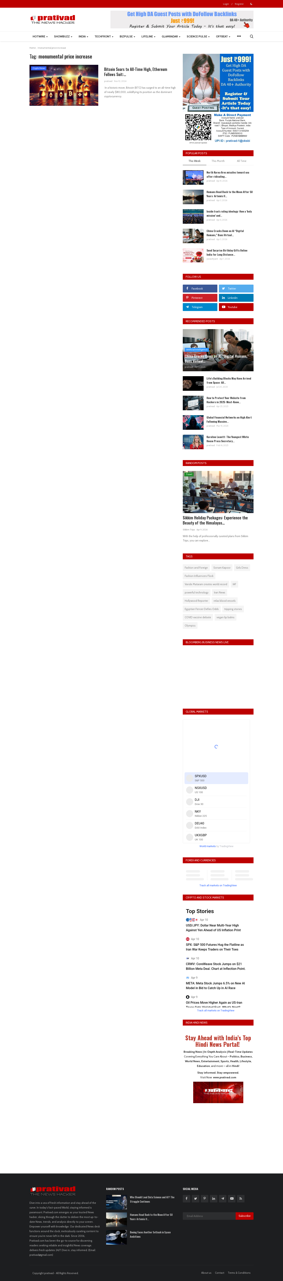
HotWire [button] (40, 36)
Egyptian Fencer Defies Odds (202, 609)
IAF (234, 584)
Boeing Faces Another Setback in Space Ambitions (150, 1234)
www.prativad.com (224, 1077)
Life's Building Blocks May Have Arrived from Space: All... (229, 380)
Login (226, 3)
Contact (219, 1272)
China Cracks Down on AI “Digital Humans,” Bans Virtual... (225, 233)
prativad (108, 82)
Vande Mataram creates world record (206, 584)
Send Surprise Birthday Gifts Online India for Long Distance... (227, 252)
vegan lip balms (225, 617)
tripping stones (233, 609)
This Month (218, 160)
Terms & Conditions (239, 1272)
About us (206, 1272)
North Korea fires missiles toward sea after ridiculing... (228, 174)
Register (239, 3)
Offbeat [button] (223, 36)
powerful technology (197, 592)
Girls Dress (242, 567)
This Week (194, 160)
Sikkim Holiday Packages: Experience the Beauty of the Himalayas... (215, 520)
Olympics (190, 625)
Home (32, 47)
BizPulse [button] (127, 36)
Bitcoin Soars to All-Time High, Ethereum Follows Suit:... (137, 72)
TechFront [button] (104, 36)
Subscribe (245, 1216)
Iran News (219, 592)
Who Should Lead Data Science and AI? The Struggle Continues (152, 1199)
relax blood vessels (225, 600)
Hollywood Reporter (196, 600)
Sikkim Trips (189, 529)
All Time (241, 160)
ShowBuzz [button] (63, 36)
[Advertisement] (218, 1135)
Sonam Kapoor (222, 567)
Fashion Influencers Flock (199, 575)
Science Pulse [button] (198, 36)
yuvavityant (212, 258)
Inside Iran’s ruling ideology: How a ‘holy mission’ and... (229, 213)
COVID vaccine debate (198, 617)
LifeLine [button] (148, 36)
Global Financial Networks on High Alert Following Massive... (229, 419)
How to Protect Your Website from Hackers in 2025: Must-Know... (226, 400)
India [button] (83, 36)
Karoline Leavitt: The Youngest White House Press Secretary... (228, 439)
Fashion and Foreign (196, 567)
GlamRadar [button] (171, 36)
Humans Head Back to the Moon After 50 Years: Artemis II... (230, 194)
